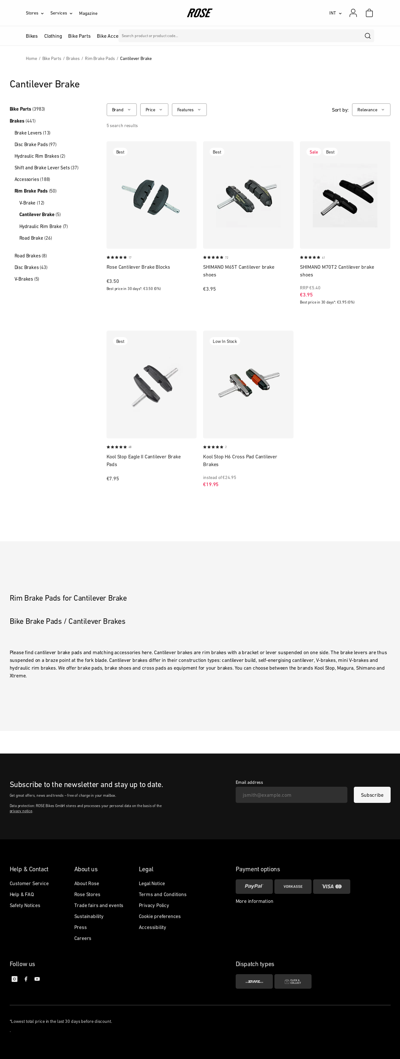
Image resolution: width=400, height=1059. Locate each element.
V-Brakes (27, 279)
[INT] (335, 13)
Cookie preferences (160, 916)
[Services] (64, 13)
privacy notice (21, 811)
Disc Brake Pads (35, 144)
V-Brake (32, 202)
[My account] (353, 13)
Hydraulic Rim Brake (43, 226)
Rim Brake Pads (35, 191)
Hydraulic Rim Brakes (40, 156)
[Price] (154, 109)
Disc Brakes (31, 267)
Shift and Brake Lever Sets (46, 167)
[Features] (189, 109)
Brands (164, 36)
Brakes (23, 121)
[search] (368, 35)
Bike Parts (27, 109)
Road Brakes (31, 255)
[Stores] (38, 13)
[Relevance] (371, 109)
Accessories (32, 179)
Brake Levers (33, 132)
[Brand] (122, 109)
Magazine (88, 13)
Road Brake (35, 238)
